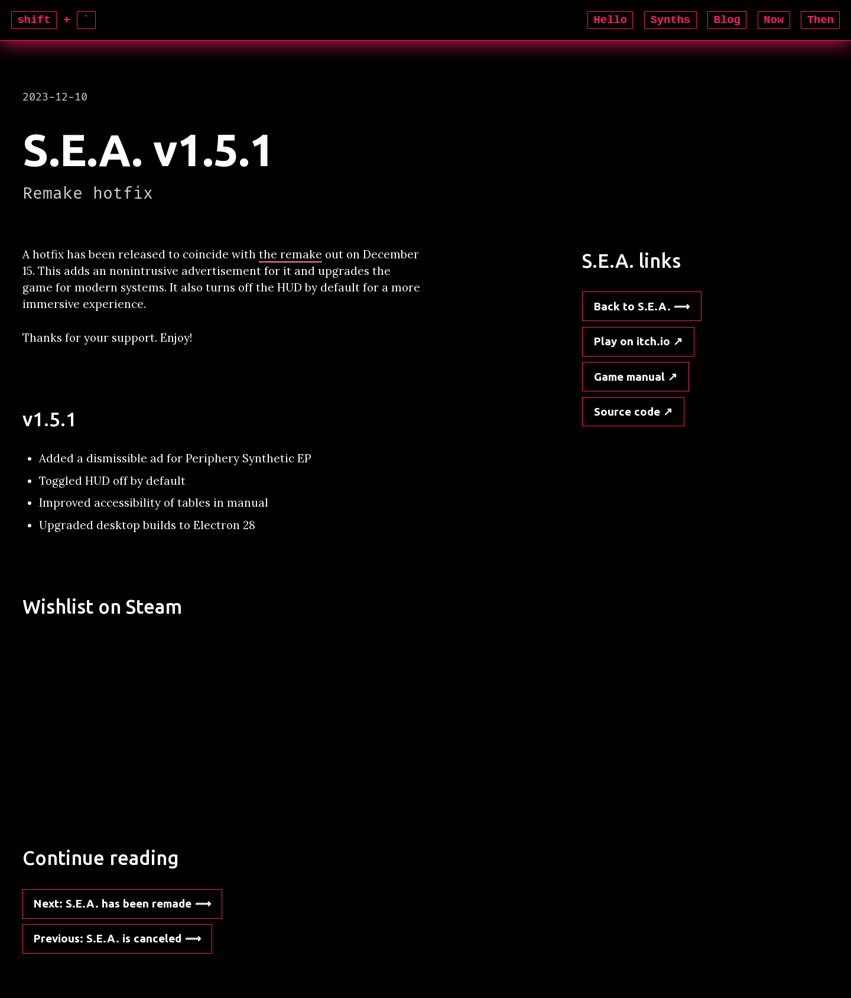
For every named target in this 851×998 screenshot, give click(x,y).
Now (774, 20)
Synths (671, 20)
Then (820, 20)
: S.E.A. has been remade (112, 903)
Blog (727, 20)
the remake (290, 254)
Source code (627, 411)
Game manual (629, 376)
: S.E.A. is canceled (107, 938)
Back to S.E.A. (632, 306)
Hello (610, 20)
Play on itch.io (632, 341)
